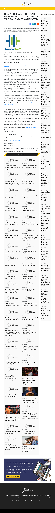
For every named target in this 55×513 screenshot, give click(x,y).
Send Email (9, 133)
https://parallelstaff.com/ (14, 140)
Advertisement (33, 501)
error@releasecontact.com (17, 150)
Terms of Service (16, 501)
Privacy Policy (25, 501)
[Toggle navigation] (4, 8)
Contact (41, 501)
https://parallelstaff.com (30, 127)
